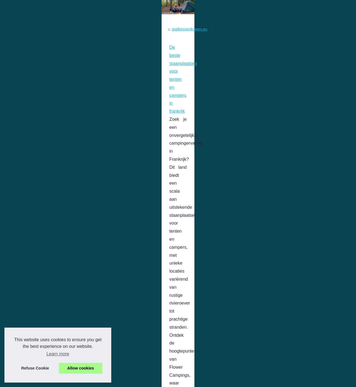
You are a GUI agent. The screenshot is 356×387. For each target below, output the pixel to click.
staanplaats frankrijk (237, 206)
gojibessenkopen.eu (34, 156)
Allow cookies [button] (80, 368)
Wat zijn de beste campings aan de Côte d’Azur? (62, 239)
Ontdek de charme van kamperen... (299, 204)
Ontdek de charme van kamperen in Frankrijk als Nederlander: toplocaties (86, 320)
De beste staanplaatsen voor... (295, 179)
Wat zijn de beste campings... (294, 192)
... (17, 214)
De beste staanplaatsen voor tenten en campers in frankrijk (72, 174)
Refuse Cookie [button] (35, 368)
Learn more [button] (57, 353)
